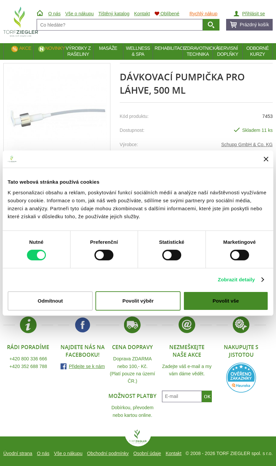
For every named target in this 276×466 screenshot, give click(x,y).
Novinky (54, 48)
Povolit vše (225, 301)
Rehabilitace (169, 48)
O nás (43, 453)
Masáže (108, 48)
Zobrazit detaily (236, 279)
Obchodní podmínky (108, 453)
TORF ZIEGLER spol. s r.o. (138, 438)
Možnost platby (132, 396)
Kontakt (173, 453)
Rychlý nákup (203, 13)
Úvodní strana (17, 453)
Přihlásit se (253, 13)
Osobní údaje (147, 453)
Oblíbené (167, 13)
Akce (25, 48)
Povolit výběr (138, 301)
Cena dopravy (132, 347)
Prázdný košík (254, 24)
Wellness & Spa (138, 51)
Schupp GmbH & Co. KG (247, 144)
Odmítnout (50, 301)
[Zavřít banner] (266, 159)
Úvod (41, 13)
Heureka (241, 378)
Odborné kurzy (257, 51)
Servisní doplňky (227, 51)
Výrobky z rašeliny (78, 51)
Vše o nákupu (68, 453)
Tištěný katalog (114, 13)
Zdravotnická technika (198, 51)
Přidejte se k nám (87, 366)
